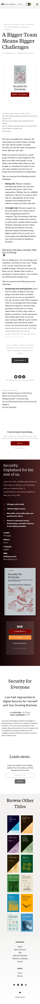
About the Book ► (20, 448)
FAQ (20, 952)
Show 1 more (6, 131)
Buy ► (20, 443)
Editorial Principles (20, 955)
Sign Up (20, 781)
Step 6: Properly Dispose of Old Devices (17, 393)
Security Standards (9, 407)
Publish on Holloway (20, 958)
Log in (19, 4)
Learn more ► (20, 631)
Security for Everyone (12, 24)
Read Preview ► (20, 643)
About (20, 946)
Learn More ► (20, 360)
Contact (20, 961)
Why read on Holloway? (20, 648)
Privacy (20, 976)
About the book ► (20, 95)
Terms (20, 973)
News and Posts (20, 949)
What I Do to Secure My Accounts (14, 396)
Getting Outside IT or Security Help (15, 399)
